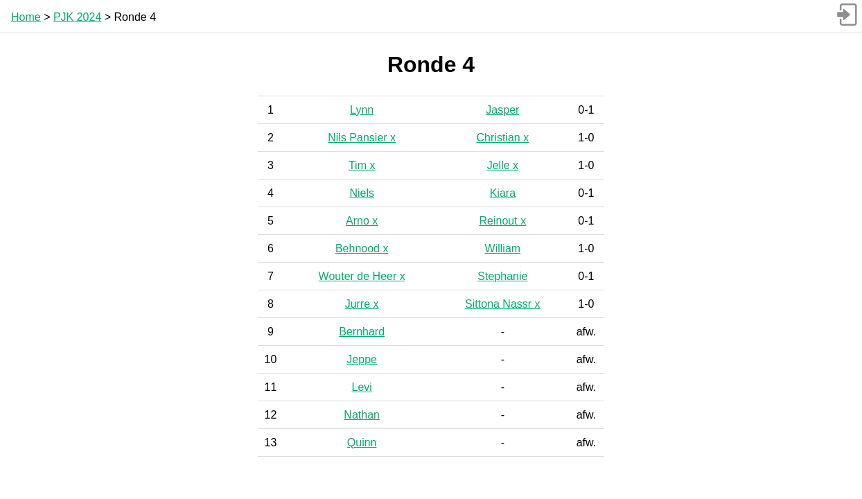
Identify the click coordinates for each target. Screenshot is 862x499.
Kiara (503, 193)
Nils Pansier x (362, 137)
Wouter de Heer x (362, 276)
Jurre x (362, 304)
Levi (361, 387)
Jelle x (502, 165)
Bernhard (362, 332)
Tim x (362, 165)
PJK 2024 (77, 17)
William (503, 248)
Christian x (503, 137)
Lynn (361, 110)
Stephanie (502, 276)
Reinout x (503, 221)
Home (26, 17)
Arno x (362, 221)
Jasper (502, 110)
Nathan (362, 415)
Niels (361, 193)
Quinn (362, 442)
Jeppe (361, 359)
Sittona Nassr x (502, 304)
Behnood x (362, 248)
